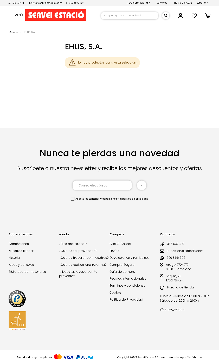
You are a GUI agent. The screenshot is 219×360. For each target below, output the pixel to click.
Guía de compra (122, 271)
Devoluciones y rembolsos (129, 257)
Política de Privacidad (126, 299)
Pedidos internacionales (128, 278)
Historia (14, 257)
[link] (180, 17)
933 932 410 (17, 3)
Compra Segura (122, 264)
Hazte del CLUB (183, 2)
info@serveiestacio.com (45, 3)
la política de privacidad (134, 198)
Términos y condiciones (127, 285)
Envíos (114, 251)
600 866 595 (75, 3)
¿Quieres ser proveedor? (77, 251)
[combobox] (129, 15)
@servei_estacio (172, 309)
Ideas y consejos (21, 264)
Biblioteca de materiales (27, 271)
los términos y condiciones (101, 198)
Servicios (162, 2)
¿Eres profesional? (138, 2)
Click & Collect (120, 244)
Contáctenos (19, 244)
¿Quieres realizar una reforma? (83, 264)
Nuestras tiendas (21, 251)
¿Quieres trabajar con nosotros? (84, 257)
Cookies (115, 292)
